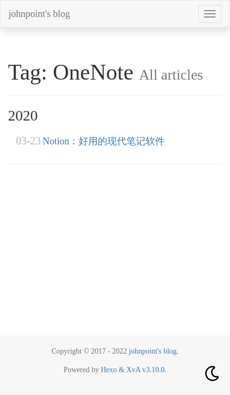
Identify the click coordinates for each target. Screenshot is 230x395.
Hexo (108, 370)
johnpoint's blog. (154, 351)
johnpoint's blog (39, 13)
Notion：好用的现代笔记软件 (103, 141)
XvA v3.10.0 (145, 370)
